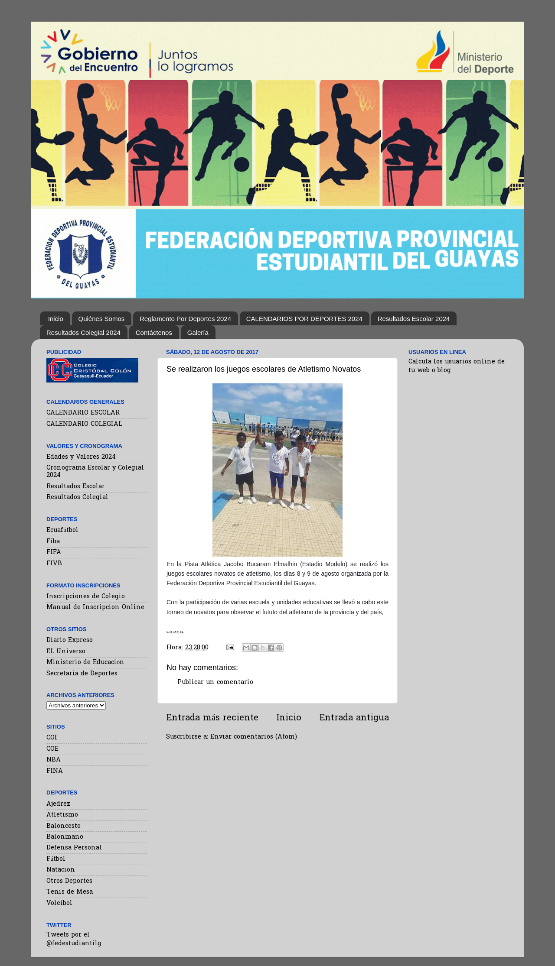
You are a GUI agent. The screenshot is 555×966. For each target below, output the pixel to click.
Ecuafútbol (62, 530)
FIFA (53, 552)
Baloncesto (63, 826)
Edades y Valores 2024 (81, 457)
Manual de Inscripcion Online (95, 607)
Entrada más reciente (212, 718)
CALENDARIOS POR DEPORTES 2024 (304, 318)
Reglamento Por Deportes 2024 (185, 318)
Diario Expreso (69, 640)
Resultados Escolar (75, 486)
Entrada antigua (354, 718)
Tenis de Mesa (69, 892)
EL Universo (65, 651)
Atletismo (62, 815)
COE (52, 749)
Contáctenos (154, 332)
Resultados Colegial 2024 (83, 332)
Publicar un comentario (215, 682)
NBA (53, 760)
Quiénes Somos (101, 318)
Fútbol (55, 859)
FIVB (54, 563)
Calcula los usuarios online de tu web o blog (456, 366)
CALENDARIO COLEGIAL (84, 424)
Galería (198, 332)
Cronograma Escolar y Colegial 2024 (95, 472)
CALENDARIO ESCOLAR (83, 413)
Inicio (55, 318)
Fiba (53, 541)
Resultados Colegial (77, 497)
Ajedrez (58, 804)
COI (51, 737)
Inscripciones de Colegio (85, 596)
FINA (54, 771)
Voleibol (59, 903)
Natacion (60, 870)
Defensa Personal (74, 848)
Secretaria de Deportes (82, 673)
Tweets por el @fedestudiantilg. (74, 939)
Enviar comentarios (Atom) (253, 737)
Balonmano (64, 837)
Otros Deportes (69, 881)
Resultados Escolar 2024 (414, 318)
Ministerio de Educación (85, 662)
